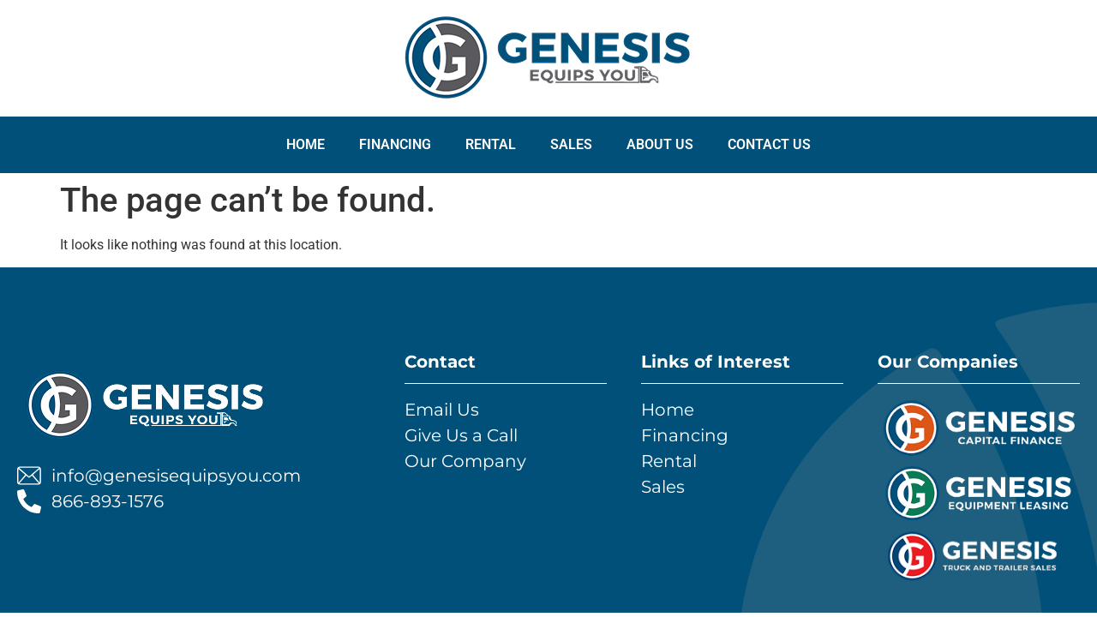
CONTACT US (769, 144)
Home (305, 144)
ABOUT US (659, 144)
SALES (571, 144)
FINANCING (395, 144)
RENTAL (490, 144)
